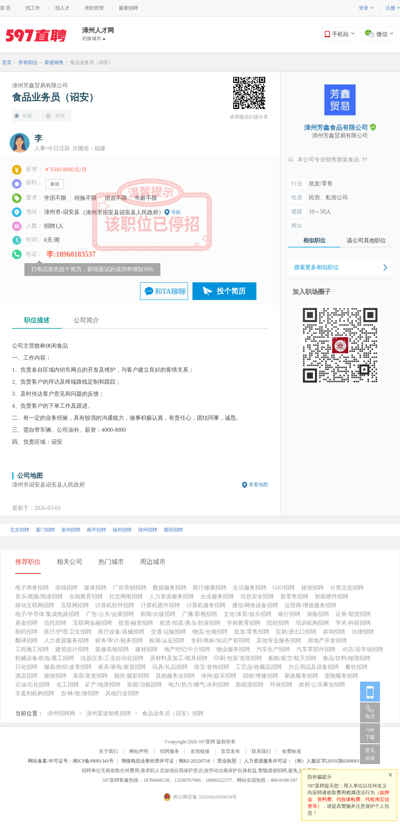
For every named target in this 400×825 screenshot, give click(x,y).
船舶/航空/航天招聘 (292, 658)
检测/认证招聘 (166, 641)
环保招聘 (281, 685)
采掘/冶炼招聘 (144, 685)
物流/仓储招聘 (210, 632)
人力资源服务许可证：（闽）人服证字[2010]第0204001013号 (308, 761)
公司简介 (86, 320)
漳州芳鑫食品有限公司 (340, 127)
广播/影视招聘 (199, 614)
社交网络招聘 (126, 597)
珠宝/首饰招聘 (211, 667)
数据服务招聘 (169, 588)
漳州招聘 (147, 530)
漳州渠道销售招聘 (108, 713)
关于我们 (108, 751)
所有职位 (28, 62)
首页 (7, 62)
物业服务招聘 (233, 649)
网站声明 (138, 751)
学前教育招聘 (243, 623)
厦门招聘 (45, 530)
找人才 (62, 8)
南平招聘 (96, 530)
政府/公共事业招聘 (322, 685)
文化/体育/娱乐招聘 (248, 614)
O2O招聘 (284, 588)
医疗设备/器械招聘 (121, 632)
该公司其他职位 (366, 240)
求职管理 (94, 8)
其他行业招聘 (122, 693)
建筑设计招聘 (72, 649)
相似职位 (314, 240)
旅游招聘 (312, 588)
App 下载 (370, 733)
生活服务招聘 (249, 588)
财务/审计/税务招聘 (119, 641)
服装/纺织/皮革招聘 (68, 667)
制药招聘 (26, 632)
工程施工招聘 (32, 649)
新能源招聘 (250, 685)
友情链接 (200, 751)
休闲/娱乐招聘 (218, 676)
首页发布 (230, 751)
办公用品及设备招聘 (313, 667)
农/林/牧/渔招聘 (80, 693)
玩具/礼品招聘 (170, 667)
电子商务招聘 (32, 588)
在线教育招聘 (86, 597)
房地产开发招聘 (327, 641)
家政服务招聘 (301, 676)
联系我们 (261, 751)
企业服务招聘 (217, 597)
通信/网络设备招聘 (255, 605)
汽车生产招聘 (273, 649)
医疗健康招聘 (209, 588)
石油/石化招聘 (32, 685)
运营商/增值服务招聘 (310, 605)
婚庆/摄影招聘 (131, 676)
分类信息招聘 (347, 588)
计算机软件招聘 (114, 605)
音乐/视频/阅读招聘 (39, 597)
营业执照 (226, 761)
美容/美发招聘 (90, 676)
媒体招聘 (95, 588)
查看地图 (258, 484)
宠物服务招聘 (341, 676)
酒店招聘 (26, 676)
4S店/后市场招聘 (362, 649)
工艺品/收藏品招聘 (259, 667)
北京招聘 (19, 530)
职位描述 (37, 320)
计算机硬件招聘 (160, 605)
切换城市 (94, 38)
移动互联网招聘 (34, 605)
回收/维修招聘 (260, 676)
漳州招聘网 (61, 713)
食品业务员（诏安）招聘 (173, 713)
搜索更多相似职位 (316, 267)
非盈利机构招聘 (34, 693)
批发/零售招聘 (251, 632)
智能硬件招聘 (331, 597)
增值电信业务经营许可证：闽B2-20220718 (165, 761)
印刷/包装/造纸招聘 (238, 658)
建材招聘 (146, 649)
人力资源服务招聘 (171, 597)
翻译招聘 (26, 641)
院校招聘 (278, 623)
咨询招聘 (334, 632)
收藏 (27, 116)
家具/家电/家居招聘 (122, 667)
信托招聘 (55, 623)
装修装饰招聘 (112, 649)
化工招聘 (67, 685)
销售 (65, 370)
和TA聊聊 (170, 292)
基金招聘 (26, 623)
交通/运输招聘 (168, 632)
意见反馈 (370, 754)
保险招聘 (318, 614)
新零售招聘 (294, 597)
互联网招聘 (75, 605)
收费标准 (291, 751)
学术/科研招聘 (353, 623)
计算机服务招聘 (206, 605)
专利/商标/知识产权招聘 (220, 641)
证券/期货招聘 (353, 614)
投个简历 (231, 291)
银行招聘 (289, 614)
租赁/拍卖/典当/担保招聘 (190, 623)
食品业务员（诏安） (91, 62)
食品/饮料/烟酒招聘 (347, 658)
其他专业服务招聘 (278, 641)
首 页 (5, 8)
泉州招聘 (70, 530)
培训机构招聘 (312, 623)
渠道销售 (54, 62)
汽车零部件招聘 (316, 649)
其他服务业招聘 (175, 676)
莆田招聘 (173, 530)
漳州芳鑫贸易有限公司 (40, 85)
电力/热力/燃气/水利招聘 (198, 685)
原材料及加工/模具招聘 (179, 658)
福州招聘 (122, 530)
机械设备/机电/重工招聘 (44, 658)
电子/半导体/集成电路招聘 (47, 614)
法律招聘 (363, 632)
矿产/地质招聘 (102, 685)
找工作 (33, 8)
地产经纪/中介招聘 (187, 649)
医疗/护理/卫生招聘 (68, 632)
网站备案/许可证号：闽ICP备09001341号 (71, 761)
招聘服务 (169, 751)
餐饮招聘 (356, 667)
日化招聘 (26, 667)
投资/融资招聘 (136, 623)
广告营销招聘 (129, 588)
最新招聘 (128, 8)
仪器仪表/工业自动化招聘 (112, 658)
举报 (60, 116)
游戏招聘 (66, 588)
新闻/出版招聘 (158, 614)
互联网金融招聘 (92, 623)
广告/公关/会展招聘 (110, 614)
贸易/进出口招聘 (296, 632)
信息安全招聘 (257, 597)
